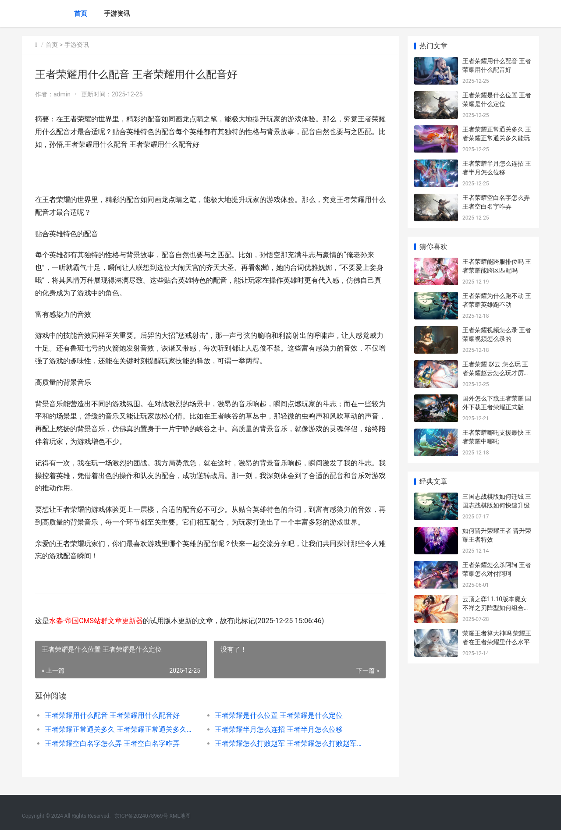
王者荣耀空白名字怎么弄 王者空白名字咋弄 (112, 743)
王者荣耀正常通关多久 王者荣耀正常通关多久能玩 (121, 729)
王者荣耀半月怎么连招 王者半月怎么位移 (279, 729)
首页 (80, 14)
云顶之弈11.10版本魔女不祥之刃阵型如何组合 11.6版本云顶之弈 (494, 608)
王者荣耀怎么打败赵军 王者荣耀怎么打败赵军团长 (291, 743)
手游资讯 (117, 14)
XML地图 (180, 816)
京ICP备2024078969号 (141, 816)
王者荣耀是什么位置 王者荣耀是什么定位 (279, 715)
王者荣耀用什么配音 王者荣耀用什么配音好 (112, 715)
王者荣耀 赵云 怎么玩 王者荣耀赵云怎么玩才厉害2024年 (496, 373)
